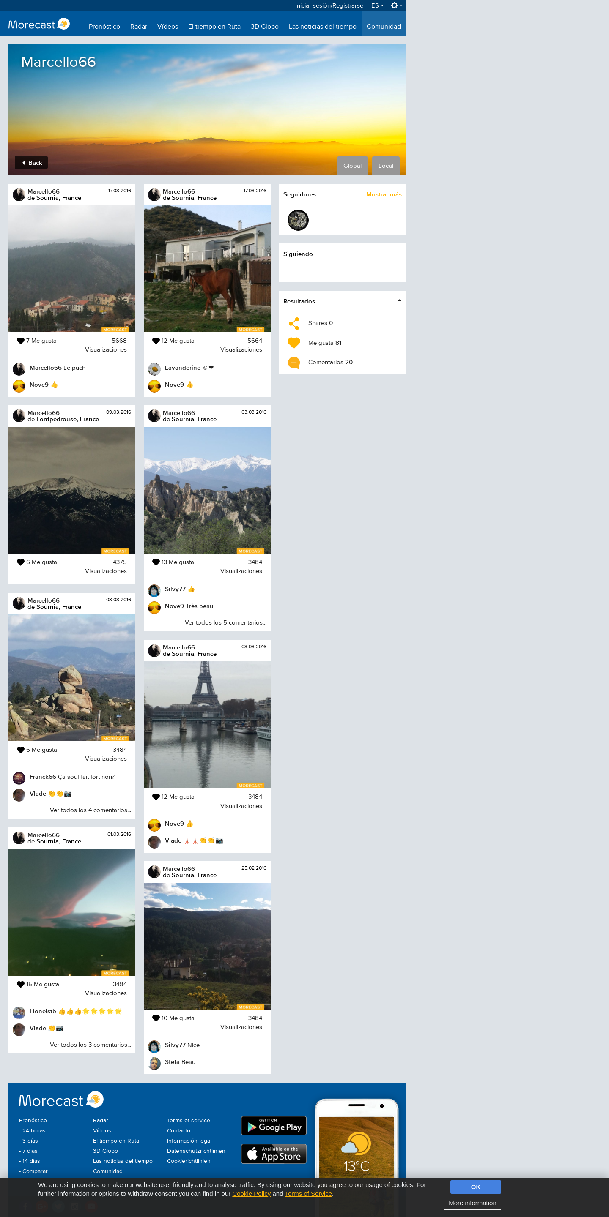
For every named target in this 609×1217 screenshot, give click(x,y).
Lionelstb (43, 1011)
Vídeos (167, 27)
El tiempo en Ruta (214, 27)
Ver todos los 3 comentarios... (90, 1045)
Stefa (172, 1061)
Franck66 (43, 776)
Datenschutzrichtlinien (196, 1151)
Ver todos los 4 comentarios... (90, 810)
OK (476, 1186)
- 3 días (28, 1141)
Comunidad (384, 27)
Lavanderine (182, 367)
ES (377, 6)
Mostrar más (384, 194)
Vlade (38, 793)
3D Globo (265, 27)
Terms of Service (308, 1193)
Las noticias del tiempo (323, 27)
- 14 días (29, 1161)
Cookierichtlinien (189, 1161)
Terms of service (188, 1121)
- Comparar (33, 1171)
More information (473, 1202)
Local (386, 166)
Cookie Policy (251, 1193)
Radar (138, 27)
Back (32, 162)
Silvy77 (175, 588)
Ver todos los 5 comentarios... (225, 622)
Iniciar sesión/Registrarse (329, 6)
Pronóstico (104, 27)
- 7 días (28, 1151)
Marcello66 (43, 191)
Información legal (189, 1141)
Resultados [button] (299, 301)
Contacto (178, 1131)
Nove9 (39, 384)
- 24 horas (32, 1131)
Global (352, 166)
